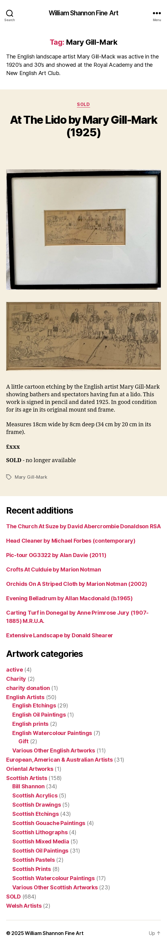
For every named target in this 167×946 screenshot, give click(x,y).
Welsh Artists (24, 906)
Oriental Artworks (29, 769)
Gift (23, 741)
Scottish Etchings (35, 814)
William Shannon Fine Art (83, 13)
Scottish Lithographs (40, 832)
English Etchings (34, 705)
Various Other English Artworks (53, 750)
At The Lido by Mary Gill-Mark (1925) (84, 126)
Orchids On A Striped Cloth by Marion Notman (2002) (76, 584)
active (14, 669)
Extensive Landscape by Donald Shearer (59, 635)
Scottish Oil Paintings (40, 850)
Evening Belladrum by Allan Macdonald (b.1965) (69, 598)
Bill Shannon (28, 786)
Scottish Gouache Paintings (48, 823)
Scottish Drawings (36, 804)
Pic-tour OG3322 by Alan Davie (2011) (56, 555)
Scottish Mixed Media (40, 841)
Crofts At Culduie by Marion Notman (53, 569)
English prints (30, 724)
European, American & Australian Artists (59, 759)
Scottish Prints (31, 869)
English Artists (25, 697)
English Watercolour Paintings (52, 733)
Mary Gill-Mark (31, 477)
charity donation (28, 688)
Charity (16, 679)
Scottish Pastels (33, 860)
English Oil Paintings (39, 714)
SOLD (83, 104)
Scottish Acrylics (34, 795)
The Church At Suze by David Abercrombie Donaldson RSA (83, 526)
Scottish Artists (26, 778)
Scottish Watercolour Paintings (53, 878)
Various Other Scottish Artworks (55, 887)
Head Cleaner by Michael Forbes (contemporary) (70, 540)
